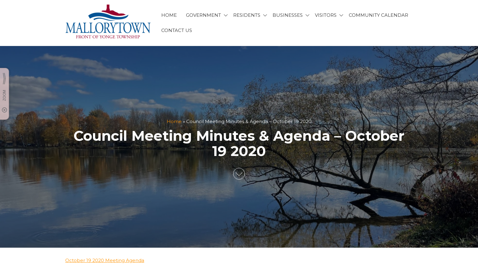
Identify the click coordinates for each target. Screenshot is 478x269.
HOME (169, 15)
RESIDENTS (246, 15)
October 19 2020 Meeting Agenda (104, 260)
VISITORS (326, 15)
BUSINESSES (288, 15)
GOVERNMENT (203, 15)
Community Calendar (378, 15)
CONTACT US (176, 30)
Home (174, 121)
